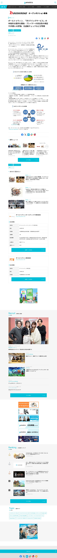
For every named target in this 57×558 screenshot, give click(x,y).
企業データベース (12, 7)
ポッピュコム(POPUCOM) (14, 515)
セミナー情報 (31, 7)
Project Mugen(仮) (23, 515)
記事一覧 (3, 7)
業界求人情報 (22, 7)
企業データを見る (28, 250)
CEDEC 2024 (44, 513)
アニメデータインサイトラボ (24, 513)
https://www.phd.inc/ (20, 216)
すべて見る (28, 160)
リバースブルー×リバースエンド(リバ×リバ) (35, 515)
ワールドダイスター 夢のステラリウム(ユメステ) (25, 518)
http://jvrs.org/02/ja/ (13, 129)
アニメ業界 (46, 7)
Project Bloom (12, 518)
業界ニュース (11, 17)
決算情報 (39, 7)
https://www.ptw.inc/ (20, 259)
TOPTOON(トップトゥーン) (35, 513)
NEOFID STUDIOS (37, 518)
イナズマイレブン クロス (14, 513)
